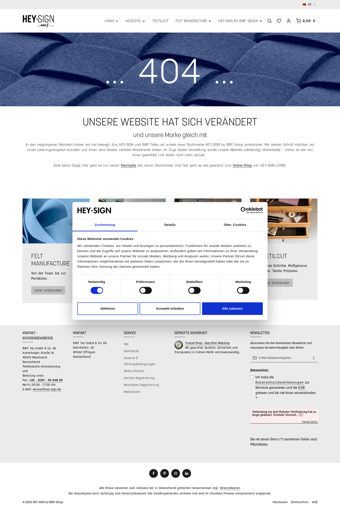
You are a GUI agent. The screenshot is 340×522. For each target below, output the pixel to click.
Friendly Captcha (309, 422)
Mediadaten (132, 392)
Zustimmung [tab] (105, 225)
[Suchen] (269, 21)
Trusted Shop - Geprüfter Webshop (207, 343)
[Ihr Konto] (288, 21)
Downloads (131, 351)
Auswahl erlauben (170, 308)
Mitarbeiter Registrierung (141, 385)
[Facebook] (153, 473)
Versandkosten (230, 488)
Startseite (128, 166)
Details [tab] (170, 225)
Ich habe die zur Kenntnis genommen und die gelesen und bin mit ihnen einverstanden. (285, 387)
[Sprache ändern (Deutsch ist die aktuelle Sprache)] (308, 5)
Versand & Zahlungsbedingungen (139, 361)
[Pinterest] (164, 473)
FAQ (126, 344)
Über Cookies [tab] (235, 225)
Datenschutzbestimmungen (279, 383)
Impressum (280, 502)
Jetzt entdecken (48, 291)
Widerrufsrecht (134, 371)
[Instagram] (175, 473)
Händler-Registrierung (139, 378)
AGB (301, 388)
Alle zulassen (232, 308)
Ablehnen (107, 308)
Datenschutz (300, 502)
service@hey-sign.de (47, 389)
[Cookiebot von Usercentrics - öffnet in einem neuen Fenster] (244, 210)
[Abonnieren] (313, 358)
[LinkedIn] (186, 473)
